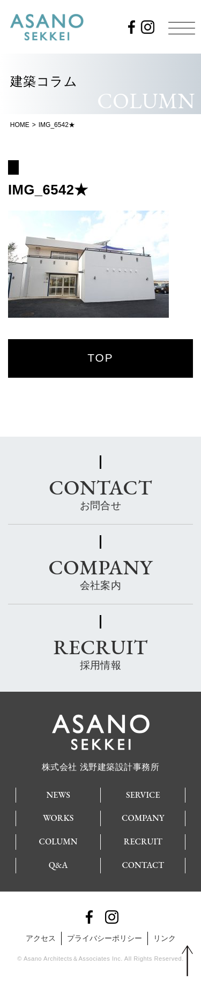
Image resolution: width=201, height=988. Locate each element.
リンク (164, 938)
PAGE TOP (187, 961)
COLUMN (58, 841)
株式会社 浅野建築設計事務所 (100, 763)
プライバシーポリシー (104, 938)
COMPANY (143, 818)
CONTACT (143, 865)
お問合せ (100, 492)
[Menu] (181, 27)
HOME (19, 125)
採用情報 (100, 652)
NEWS (58, 794)
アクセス (41, 938)
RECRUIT (143, 841)
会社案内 (101, 572)
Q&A (58, 865)
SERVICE (143, 794)
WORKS (58, 818)
